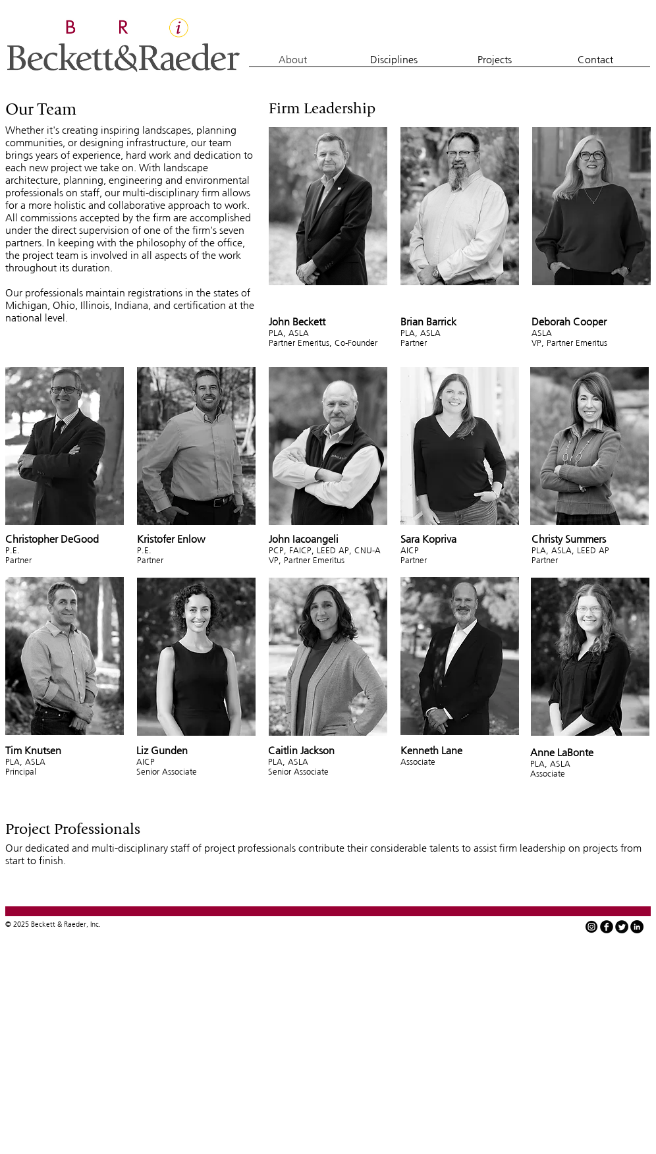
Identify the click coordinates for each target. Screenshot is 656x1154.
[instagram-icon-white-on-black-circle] (591, 926)
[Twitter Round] (621, 926)
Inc (94, 924)
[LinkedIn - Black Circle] (636, 926)
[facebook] (606, 926)
